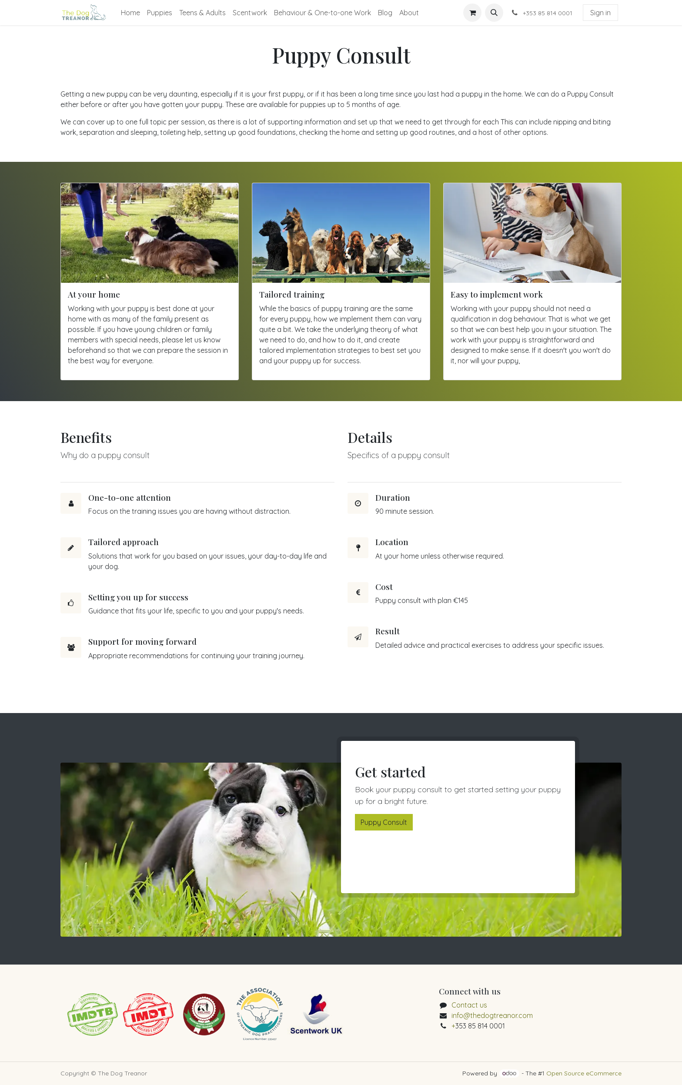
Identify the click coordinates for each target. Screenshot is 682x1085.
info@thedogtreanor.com (492, 1015)
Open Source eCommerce (584, 1073)
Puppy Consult (384, 822)
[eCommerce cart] (472, 12)
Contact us (469, 1005)
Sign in (600, 12)
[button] (494, 12)
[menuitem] (130, 12)
